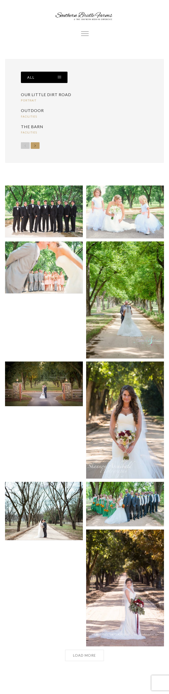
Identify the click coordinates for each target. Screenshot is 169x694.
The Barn (32, 126)
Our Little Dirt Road (46, 94)
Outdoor (32, 110)
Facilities (29, 116)
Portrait (29, 100)
